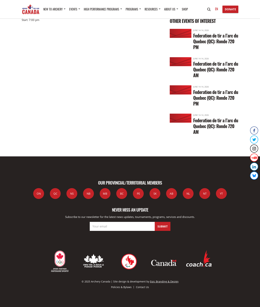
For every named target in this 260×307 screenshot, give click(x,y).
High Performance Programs (101, 9)
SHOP (185, 9)
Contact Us (142, 287)
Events (73, 9)
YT (221, 193)
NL (188, 193)
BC (122, 193)
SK (155, 193)
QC (55, 193)
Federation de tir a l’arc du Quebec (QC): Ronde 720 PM (215, 41)
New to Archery (53, 9)
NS (72, 193)
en (216, 8)
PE (138, 193)
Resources (151, 9)
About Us (169, 9)
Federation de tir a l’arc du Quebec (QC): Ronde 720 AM (215, 69)
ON (39, 193)
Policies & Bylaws (121, 287)
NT (205, 193)
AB (171, 193)
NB (88, 193)
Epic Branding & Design (164, 281)
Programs (132, 9)
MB (105, 193)
